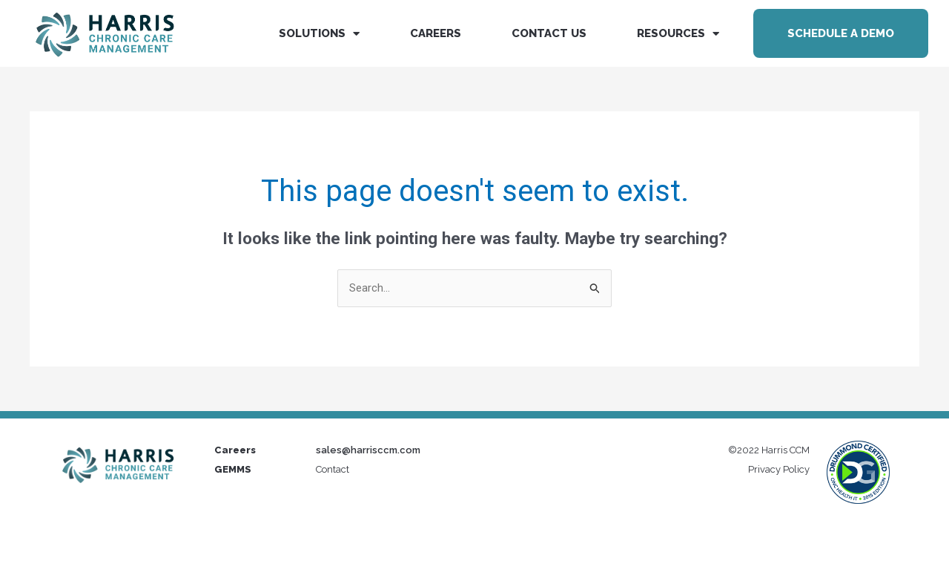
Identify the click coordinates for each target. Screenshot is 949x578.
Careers (435, 33)
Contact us (549, 33)
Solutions (319, 34)
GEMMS (232, 469)
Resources (678, 34)
